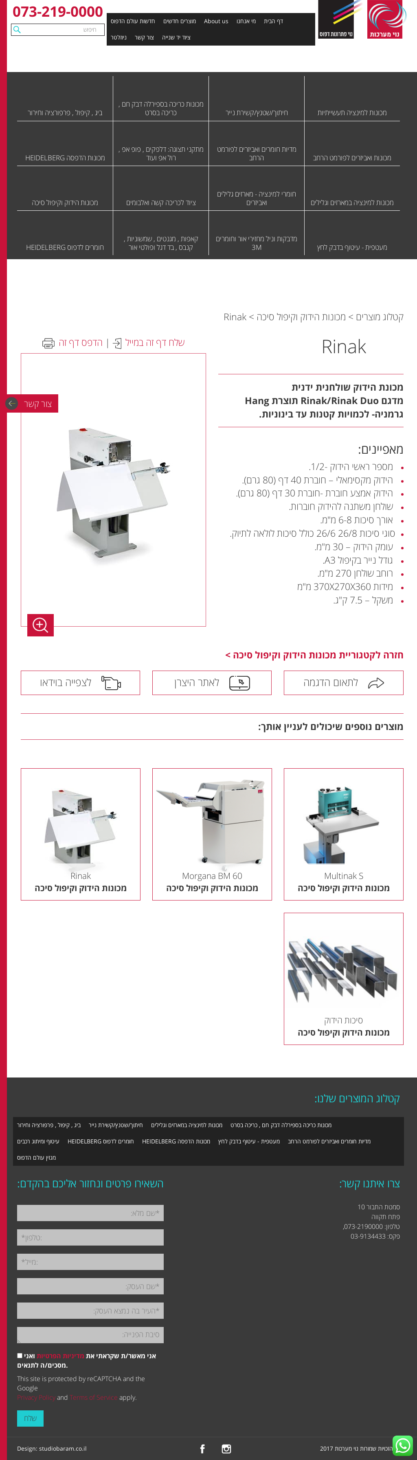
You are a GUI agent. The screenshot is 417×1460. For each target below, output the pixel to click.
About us (216, 21)
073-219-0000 (58, 11)
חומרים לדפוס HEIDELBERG (101, 1141)
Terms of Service (94, 1397)
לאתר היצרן (196, 682)
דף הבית (273, 21)
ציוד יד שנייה (176, 37)
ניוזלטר (119, 37)
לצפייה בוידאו (65, 682)
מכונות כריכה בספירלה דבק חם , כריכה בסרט (280, 1125)
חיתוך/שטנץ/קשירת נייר (116, 1125)
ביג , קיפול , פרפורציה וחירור (49, 1125)
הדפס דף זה (81, 342)
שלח (30, 1418)
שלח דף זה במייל (154, 342)
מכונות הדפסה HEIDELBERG (176, 1141)
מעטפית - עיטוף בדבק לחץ (249, 1141)
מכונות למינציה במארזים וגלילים (186, 1125)
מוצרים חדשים (179, 21)
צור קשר (144, 37)
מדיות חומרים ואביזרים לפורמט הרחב (329, 1141)
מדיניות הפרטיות (60, 1355)
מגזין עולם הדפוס (36, 1157)
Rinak (235, 316)
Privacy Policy (36, 1397)
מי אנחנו (246, 21)
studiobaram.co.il (63, 1448)
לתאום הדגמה (330, 682)
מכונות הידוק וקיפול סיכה (301, 316)
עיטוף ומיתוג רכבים (38, 1141)
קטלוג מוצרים (380, 316)
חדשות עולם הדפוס (133, 21)
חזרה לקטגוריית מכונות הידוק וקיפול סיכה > (314, 654)
